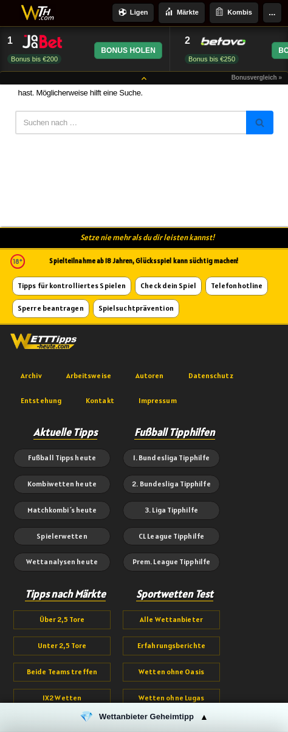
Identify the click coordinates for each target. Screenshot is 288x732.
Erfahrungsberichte (171, 645)
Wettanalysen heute (62, 561)
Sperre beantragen (51, 307)
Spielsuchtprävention (136, 307)
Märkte (182, 12)
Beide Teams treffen (62, 671)
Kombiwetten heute (62, 483)
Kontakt (100, 400)
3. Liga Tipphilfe (171, 509)
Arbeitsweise (88, 375)
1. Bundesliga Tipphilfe (171, 457)
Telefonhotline (236, 285)
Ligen (133, 13)
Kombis (233, 12)
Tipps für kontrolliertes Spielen (72, 285)
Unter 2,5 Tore (62, 645)
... (272, 12)
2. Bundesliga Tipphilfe (171, 483)
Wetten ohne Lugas (172, 697)
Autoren (149, 375)
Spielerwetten (61, 535)
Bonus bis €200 (34, 59)
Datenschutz (210, 375)
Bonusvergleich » (256, 77)
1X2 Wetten (62, 697)
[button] (144, 717)
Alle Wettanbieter (171, 619)
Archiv (31, 375)
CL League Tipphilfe (171, 535)
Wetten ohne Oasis (171, 671)
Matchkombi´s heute (62, 509)
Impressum (158, 400)
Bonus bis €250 (211, 59)
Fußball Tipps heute (62, 457)
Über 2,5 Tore (61, 619)
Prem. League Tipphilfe (171, 561)
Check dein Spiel (168, 285)
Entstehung (41, 400)
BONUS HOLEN (128, 50)
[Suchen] (130, 122)
